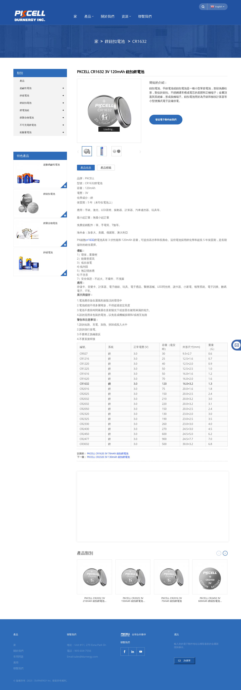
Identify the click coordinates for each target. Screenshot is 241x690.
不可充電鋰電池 (28, 124)
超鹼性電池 (25, 88)
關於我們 (107, 16)
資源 (126, 16)
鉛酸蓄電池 (25, 132)
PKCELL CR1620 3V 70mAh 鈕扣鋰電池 (107, 453)
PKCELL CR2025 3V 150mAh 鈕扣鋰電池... (133, 600)
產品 (89, 16)
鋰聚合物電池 (27, 117)
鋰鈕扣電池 (115, 41)
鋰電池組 (24, 110)
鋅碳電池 (24, 95)
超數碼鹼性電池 (51, 164)
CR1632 (139, 41)
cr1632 (90, 240)
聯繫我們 (145, 16)
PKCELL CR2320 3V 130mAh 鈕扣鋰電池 (108, 456)
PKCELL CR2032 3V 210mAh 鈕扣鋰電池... (94, 600)
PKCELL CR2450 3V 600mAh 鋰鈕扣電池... (210, 600)
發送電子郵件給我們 (165, 119)
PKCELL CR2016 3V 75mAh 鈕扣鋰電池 (171, 600)
